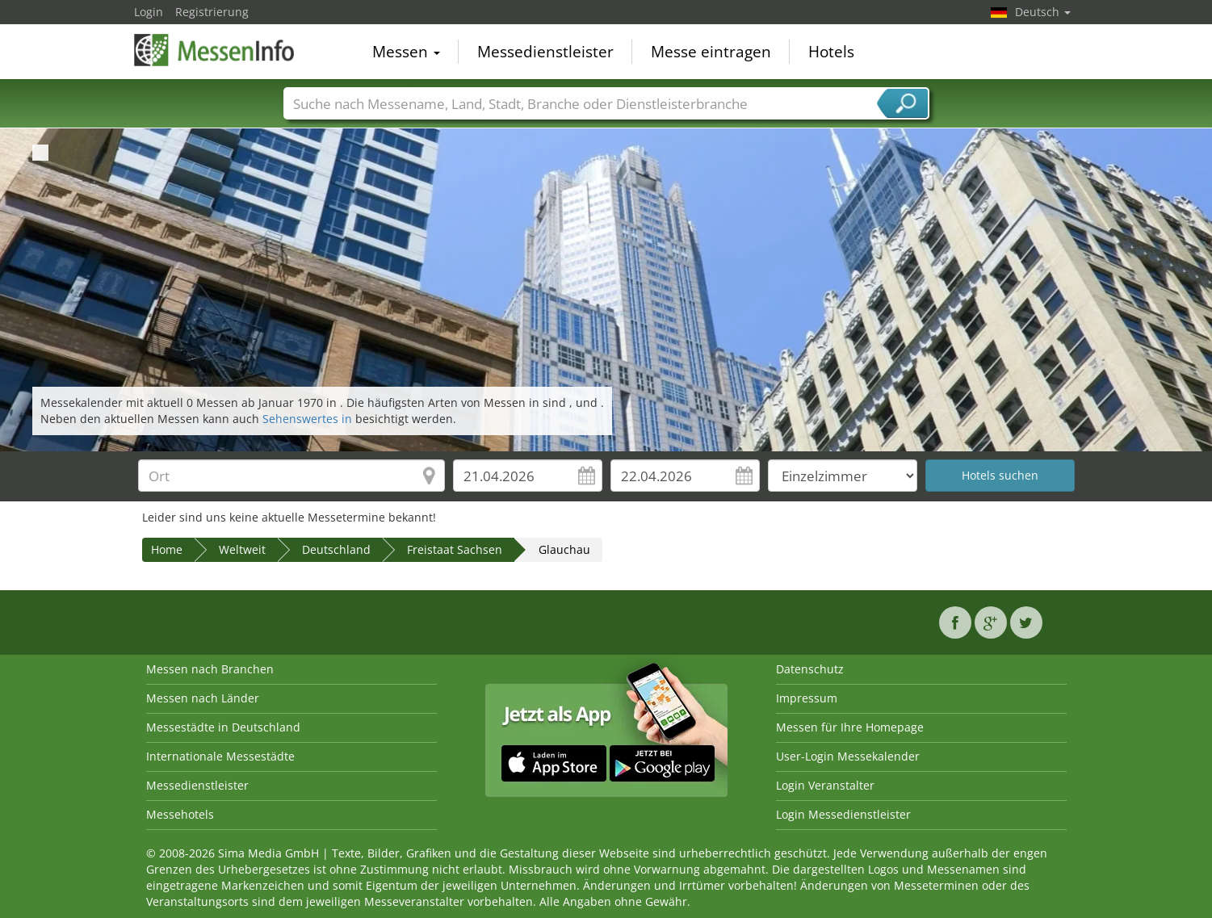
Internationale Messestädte (220, 756)
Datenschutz (810, 669)
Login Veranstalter (825, 785)
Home (166, 549)
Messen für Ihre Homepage (850, 727)
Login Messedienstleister (843, 814)
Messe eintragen (711, 51)
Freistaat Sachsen (454, 549)
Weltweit (242, 549)
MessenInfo (215, 50)
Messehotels (180, 814)
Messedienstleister (545, 51)
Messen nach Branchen (210, 669)
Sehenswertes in (308, 418)
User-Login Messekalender (848, 756)
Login (148, 11)
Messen (406, 51)
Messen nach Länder (202, 698)
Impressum (806, 698)
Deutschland (336, 549)
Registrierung (212, 11)
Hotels (831, 51)
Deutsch (1043, 11)
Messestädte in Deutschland (223, 727)
